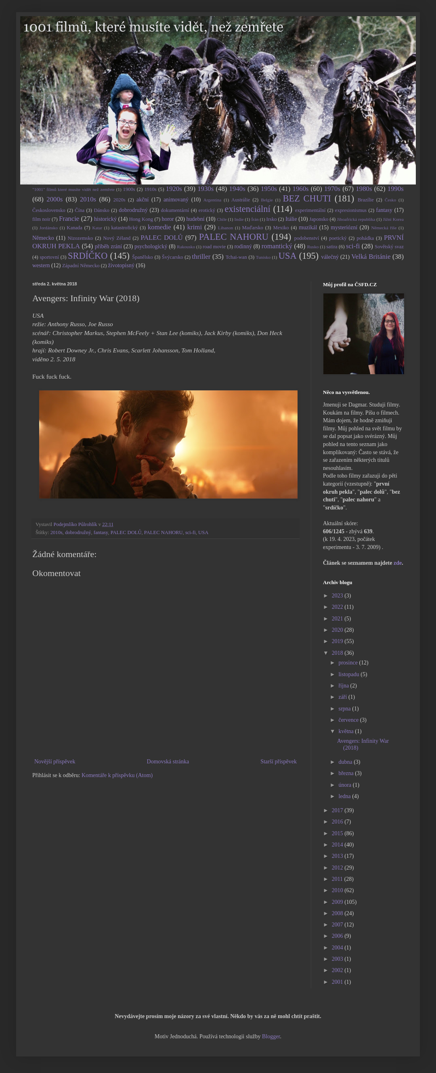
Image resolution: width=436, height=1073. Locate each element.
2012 (338, 868)
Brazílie (366, 200)
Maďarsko (252, 228)
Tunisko (263, 257)
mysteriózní (344, 227)
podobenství (306, 238)
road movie (214, 246)
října (344, 686)
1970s (332, 189)
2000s (54, 199)
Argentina (212, 199)
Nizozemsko (80, 238)
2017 (338, 810)
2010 (338, 890)
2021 (338, 619)
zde (398, 563)
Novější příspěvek (54, 762)
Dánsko (101, 210)
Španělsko (142, 257)
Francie (69, 218)
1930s (205, 189)
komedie (159, 227)
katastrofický (124, 228)
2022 (338, 607)
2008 (338, 913)
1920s (174, 189)
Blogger (271, 1036)
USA (288, 256)
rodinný (243, 246)
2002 (338, 970)
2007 (338, 925)
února (345, 785)
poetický (337, 238)
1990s (396, 189)
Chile (221, 219)
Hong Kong (141, 219)
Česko (390, 199)
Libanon (225, 227)
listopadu (349, 674)
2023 (338, 596)
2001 (338, 982)
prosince (348, 663)
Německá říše (383, 227)
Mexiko (281, 228)
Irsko (271, 219)
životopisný (121, 265)
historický (105, 219)
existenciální (247, 209)
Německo (43, 238)
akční (142, 200)
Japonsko (318, 219)
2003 (338, 959)
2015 (338, 833)
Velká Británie (370, 256)
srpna (345, 709)
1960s (300, 189)
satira (331, 246)
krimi (194, 227)
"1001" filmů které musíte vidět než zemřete (73, 189)
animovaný (176, 200)
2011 (338, 879)
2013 (338, 856)
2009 (338, 902)
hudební (195, 219)
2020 (338, 630)
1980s (364, 189)
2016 (338, 822)
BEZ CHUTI (307, 198)
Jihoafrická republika (356, 219)
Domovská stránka (168, 762)
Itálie (291, 219)
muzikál (308, 227)
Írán (255, 219)
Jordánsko (49, 227)
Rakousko (186, 246)
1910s (151, 189)
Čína (79, 210)
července (349, 720)
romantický (277, 246)
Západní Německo (81, 265)
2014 (338, 845)
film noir (41, 219)
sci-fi (353, 246)
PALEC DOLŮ (161, 237)
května (346, 731)
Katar (97, 227)
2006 (338, 936)
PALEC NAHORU (233, 237)
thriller (201, 256)
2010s (88, 199)
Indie (239, 219)
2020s (119, 200)
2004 (338, 948)
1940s (237, 189)
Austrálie (240, 200)
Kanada (74, 228)
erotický (207, 210)
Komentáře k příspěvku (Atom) (117, 775)
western (41, 265)
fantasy (384, 210)
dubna (346, 762)
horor (167, 219)
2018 (338, 653)
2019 (338, 641)
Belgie (267, 199)
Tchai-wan (236, 257)
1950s (269, 189)
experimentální (310, 210)
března (346, 773)
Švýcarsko (172, 257)
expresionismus (351, 210)
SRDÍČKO (87, 256)
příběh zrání (108, 246)
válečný (330, 257)
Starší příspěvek (278, 762)
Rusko (313, 246)
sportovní (49, 257)
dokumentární (175, 210)
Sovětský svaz (389, 246)
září (343, 697)
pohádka (365, 238)
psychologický (151, 246)
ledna (345, 796)
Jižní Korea (393, 219)
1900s (129, 189)
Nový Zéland (116, 238)
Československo (48, 210)
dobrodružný (133, 210)
